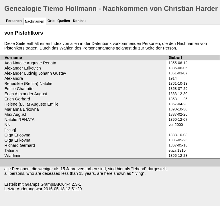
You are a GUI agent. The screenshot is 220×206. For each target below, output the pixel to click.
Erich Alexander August (26, 94)
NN (8, 124)
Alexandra (14, 78)
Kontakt (79, 21)
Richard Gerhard (20, 145)
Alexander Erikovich (23, 68)
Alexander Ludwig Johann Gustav (35, 73)
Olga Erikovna (17, 140)
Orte (51, 21)
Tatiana (11, 150)
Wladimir (13, 155)
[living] (10, 130)
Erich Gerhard (17, 99)
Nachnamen (34, 21)
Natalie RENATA (20, 119)
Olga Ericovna (17, 135)
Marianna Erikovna (22, 109)
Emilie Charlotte (19, 88)
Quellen (63, 21)
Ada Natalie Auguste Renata (30, 63)
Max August (15, 114)
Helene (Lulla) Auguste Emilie (32, 104)
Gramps (32, 184)
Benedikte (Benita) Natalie (28, 83)
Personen (14, 21)
